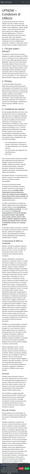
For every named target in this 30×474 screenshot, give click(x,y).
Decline (21, 468)
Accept (27, 468)
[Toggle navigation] (27, 2)
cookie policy (3, 466)
